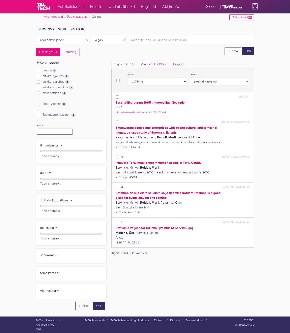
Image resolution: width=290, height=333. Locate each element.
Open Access (54, 104)
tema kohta (50, 273)
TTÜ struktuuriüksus (56, 200)
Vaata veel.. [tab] (153, 64)
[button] (254, 6)
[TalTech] (43, 6)
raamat (49, 71)
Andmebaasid (53, 17)
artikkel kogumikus (57, 88)
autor (46, 173)
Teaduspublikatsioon (59, 115)
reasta (193, 74)
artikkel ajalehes (55, 82)
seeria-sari (49, 255)
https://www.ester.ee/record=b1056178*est (141, 112)
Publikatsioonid (77, 17)
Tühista (233, 51)
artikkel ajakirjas (55, 76)
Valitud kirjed (242, 17)
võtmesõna (50, 291)
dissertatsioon (54, 93)
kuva (131, 74)
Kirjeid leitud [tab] (124, 64)
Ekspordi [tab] (179, 64)
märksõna (49, 228)
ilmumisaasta (51, 145)
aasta (40, 125)
